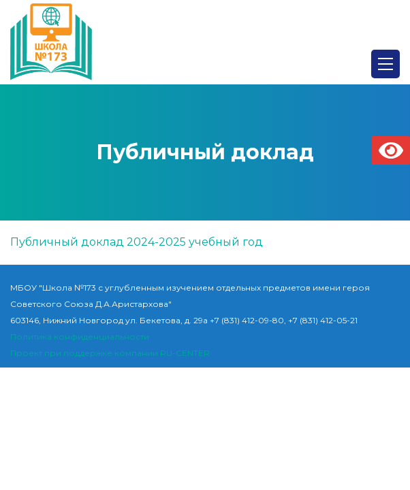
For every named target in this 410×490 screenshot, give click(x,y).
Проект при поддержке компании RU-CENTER (110, 353)
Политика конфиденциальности (79, 336)
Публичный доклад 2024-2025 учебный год (136, 241)
